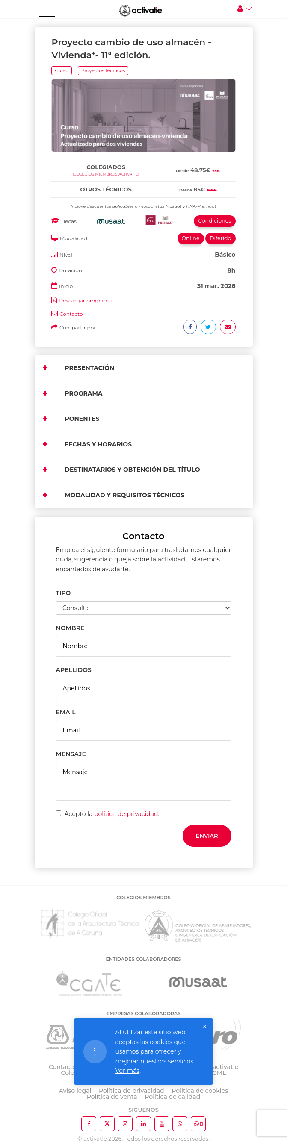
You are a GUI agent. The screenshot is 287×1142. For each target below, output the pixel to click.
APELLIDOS (73, 670)
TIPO (63, 593)
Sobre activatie (215, 1067)
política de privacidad (126, 814)
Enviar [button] (207, 835)
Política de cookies (200, 1091)
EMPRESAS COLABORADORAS (143, 1013)
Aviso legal (75, 1091)
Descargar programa (85, 300)
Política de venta (112, 1097)
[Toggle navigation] (47, 12)
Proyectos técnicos (103, 70)
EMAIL (65, 712)
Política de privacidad (131, 1091)
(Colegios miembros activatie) (106, 174)
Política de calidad (172, 1097)
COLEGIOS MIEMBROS (143, 898)
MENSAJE (71, 754)
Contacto (71, 314)
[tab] (143, 157)
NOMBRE (70, 628)
